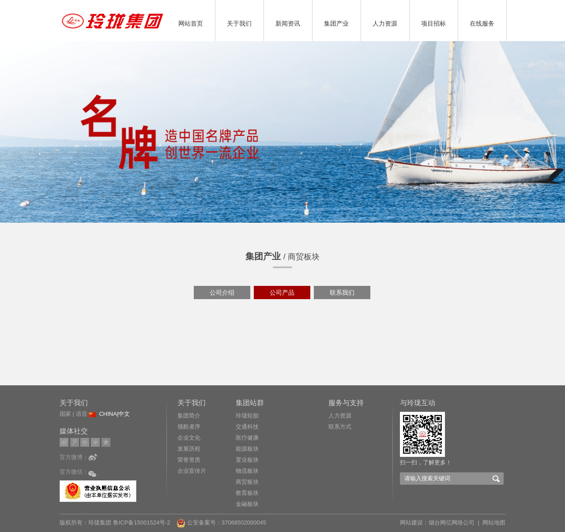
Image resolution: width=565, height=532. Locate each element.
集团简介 (188, 415)
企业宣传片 (191, 470)
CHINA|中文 (114, 413)
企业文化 (188, 437)
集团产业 (336, 23)
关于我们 (239, 23)
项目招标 (433, 23)
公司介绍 (222, 292)
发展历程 (188, 448)
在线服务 (482, 23)
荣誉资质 (188, 459)
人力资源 (385, 23)
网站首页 (190, 23)
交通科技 (247, 426)
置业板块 (247, 459)
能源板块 (247, 448)
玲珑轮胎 (247, 415)
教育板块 (247, 493)
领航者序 (188, 426)
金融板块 (247, 504)
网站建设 (411, 522)
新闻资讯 (287, 23)
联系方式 (339, 426)
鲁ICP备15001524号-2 (142, 522)
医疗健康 (247, 437)
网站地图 (493, 522)
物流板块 (247, 470)
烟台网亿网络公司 (452, 522)
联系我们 (342, 292)
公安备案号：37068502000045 (221, 522)
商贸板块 (247, 482)
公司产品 (282, 292)
